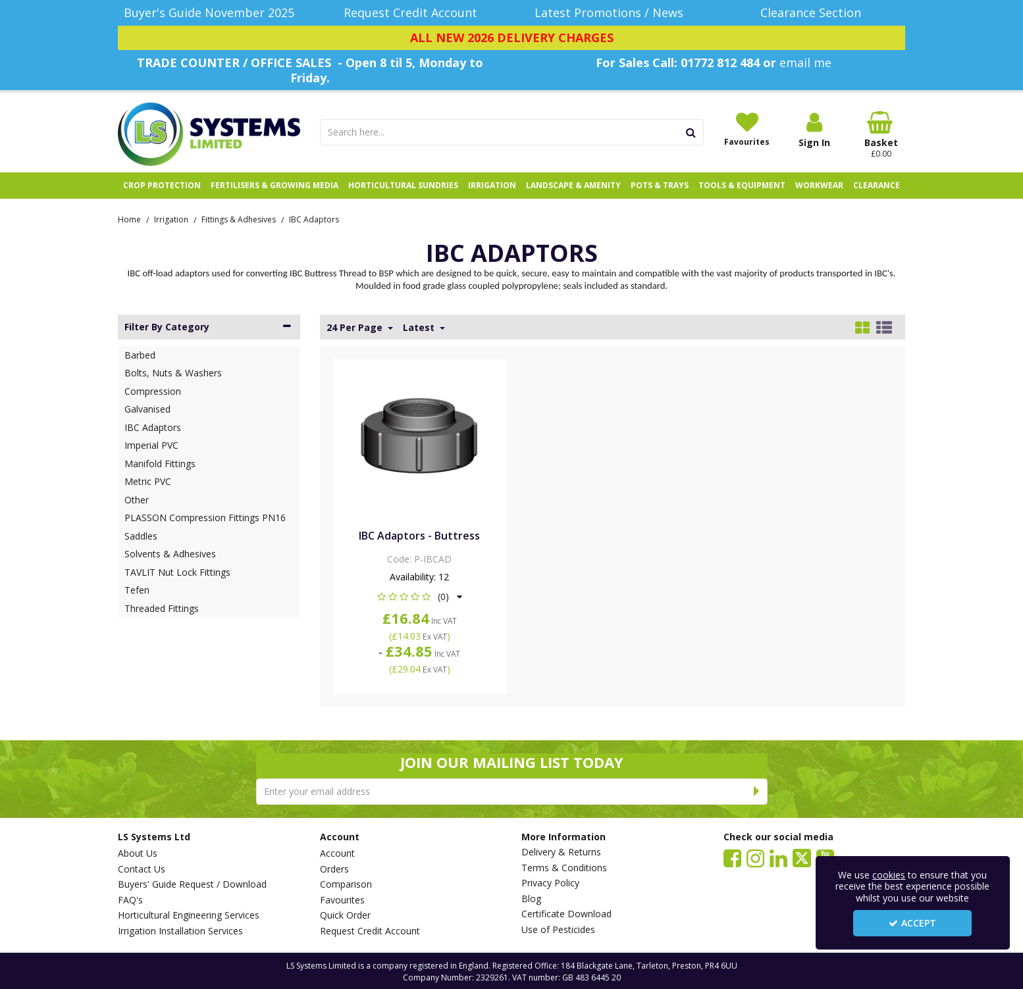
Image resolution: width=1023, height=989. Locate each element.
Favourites (342, 900)
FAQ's (130, 900)
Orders (334, 869)
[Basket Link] (881, 135)
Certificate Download (566, 914)
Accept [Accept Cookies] (912, 923)
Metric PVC (147, 481)
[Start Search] (691, 132)
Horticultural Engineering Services (188, 915)
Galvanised (147, 409)
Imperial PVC (151, 445)
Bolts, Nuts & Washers (173, 373)
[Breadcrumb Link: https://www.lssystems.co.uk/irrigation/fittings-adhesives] (238, 219)
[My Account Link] (814, 130)
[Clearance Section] (814, 13)
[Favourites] (747, 129)
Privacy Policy (550, 883)
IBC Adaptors (152, 427)
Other (136, 500)
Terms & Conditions (564, 868)
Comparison (346, 884)
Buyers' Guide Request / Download (192, 884)
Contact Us (141, 869)
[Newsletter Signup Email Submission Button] (757, 791)
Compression (152, 391)
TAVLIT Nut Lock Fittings (177, 572)
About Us (137, 853)
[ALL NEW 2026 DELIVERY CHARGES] (511, 38)
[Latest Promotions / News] (612, 13)
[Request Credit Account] (411, 13)
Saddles (140, 536)
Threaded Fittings (161, 608)
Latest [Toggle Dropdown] (420, 328)
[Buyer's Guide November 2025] (209, 13)
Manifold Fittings (160, 463)
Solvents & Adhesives (170, 553)
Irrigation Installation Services (180, 931)
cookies (888, 875)
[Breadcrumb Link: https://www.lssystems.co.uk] (129, 219)
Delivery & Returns (561, 852)
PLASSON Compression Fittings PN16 (205, 517)
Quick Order (345, 915)
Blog (531, 899)
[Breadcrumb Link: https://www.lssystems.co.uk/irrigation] (171, 219)
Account (337, 853)
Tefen (136, 590)
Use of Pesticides (558, 930)
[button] (419, 596)
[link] (732, 857)
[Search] (499, 132)
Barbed (139, 355)
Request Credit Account (370, 931)
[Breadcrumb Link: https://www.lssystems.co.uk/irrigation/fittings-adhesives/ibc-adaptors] (314, 219)
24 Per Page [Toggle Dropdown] (356, 328)
